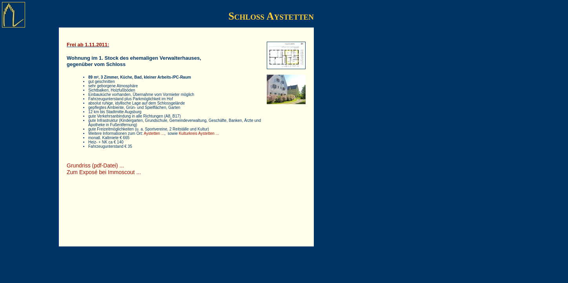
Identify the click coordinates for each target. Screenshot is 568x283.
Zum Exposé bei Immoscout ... (104, 172)
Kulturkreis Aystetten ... (199, 133)
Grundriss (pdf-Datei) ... (95, 165)
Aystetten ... (154, 133)
